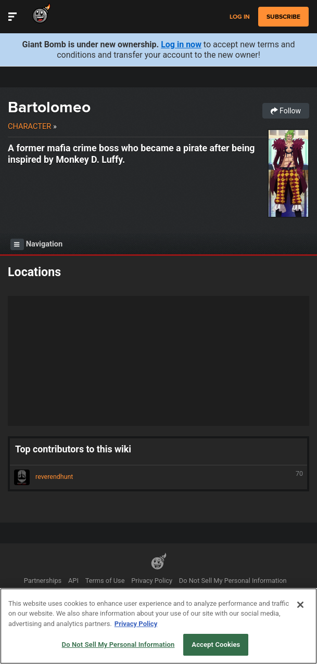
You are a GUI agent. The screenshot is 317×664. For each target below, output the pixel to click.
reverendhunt (158, 477)
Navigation (36, 244)
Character (29, 126)
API (73, 580)
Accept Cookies (216, 644)
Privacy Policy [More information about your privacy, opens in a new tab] (136, 624)
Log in (240, 17)
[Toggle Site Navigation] (12, 16)
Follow (286, 111)
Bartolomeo (49, 107)
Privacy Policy (151, 580)
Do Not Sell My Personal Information (233, 580)
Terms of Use (105, 580)
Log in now (181, 44)
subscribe (283, 16)
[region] (158, 626)
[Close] (300, 604)
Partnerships (43, 580)
